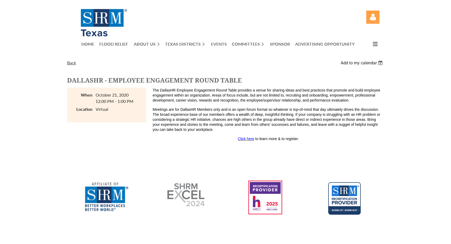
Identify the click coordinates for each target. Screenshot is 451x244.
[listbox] (362, 63)
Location (84, 109)
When (86, 94)
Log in (372, 17)
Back (71, 62)
